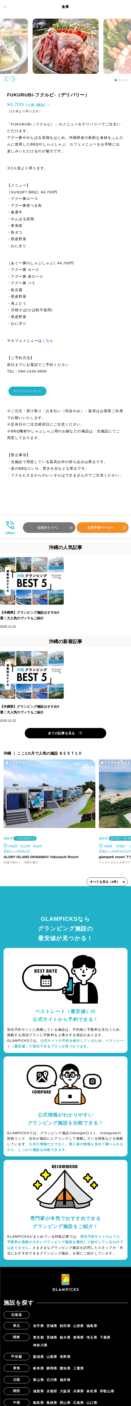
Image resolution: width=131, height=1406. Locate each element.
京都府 (51, 1394)
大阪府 (65, 1394)
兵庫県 (78, 1394)
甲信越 (16, 1359)
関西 (16, 1394)
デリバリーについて (32, 392)
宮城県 (51, 1328)
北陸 (16, 1382)
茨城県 (51, 1340)
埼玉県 (91, 1340)
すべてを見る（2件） (105, 884)
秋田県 (65, 1328)
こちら (48, 341)
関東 (16, 1340)
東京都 (38, 1340)
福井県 (65, 1382)
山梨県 (51, 1359)
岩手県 (38, 1328)
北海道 (16, 1317)
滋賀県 (38, 1394)
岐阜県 (38, 1371)
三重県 (78, 1371)
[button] (115, 80)
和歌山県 (107, 1394)
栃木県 (65, 1340)
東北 (16, 1328)
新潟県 (38, 1359)
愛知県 (65, 1371)
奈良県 (91, 1394)
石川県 (51, 1382)
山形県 (78, 1328)
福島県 (91, 1328)
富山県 (38, 1382)
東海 (16, 1371)
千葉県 (105, 1340)
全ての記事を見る (61, 736)
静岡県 (51, 1371)
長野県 (65, 1359)
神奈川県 (40, 1348)
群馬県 (78, 1340)
